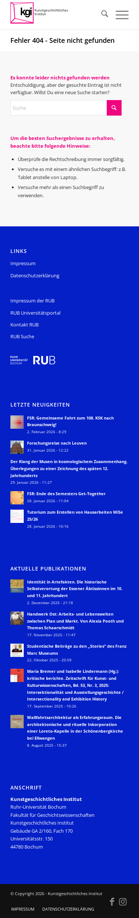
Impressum (23, 263)
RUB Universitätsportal (35, 312)
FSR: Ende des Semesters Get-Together (66, 493)
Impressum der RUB (32, 300)
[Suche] (101, 15)
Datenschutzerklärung (34, 275)
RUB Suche (22, 336)
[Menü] (118, 15)
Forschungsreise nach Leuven (57, 443)
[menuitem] (101, 15)
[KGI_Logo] (57, 15)
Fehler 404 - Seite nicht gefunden (62, 40)
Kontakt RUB (24, 324)
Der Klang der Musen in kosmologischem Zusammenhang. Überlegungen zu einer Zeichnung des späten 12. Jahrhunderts (69, 468)
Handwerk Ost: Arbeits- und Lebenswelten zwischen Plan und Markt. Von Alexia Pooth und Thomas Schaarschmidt (75, 621)
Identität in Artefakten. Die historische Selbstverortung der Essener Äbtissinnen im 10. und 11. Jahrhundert (74, 589)
